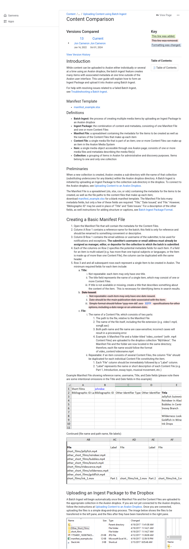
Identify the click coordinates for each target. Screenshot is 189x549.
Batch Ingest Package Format (156, 209)
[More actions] (178, 15)
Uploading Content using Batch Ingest (104, 14)
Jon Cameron (82, 43)
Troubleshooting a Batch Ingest (89, 91)
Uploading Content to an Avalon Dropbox (117, 185)
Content (70, 14)
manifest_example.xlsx (87, 107)
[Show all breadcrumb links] (79, 14)
